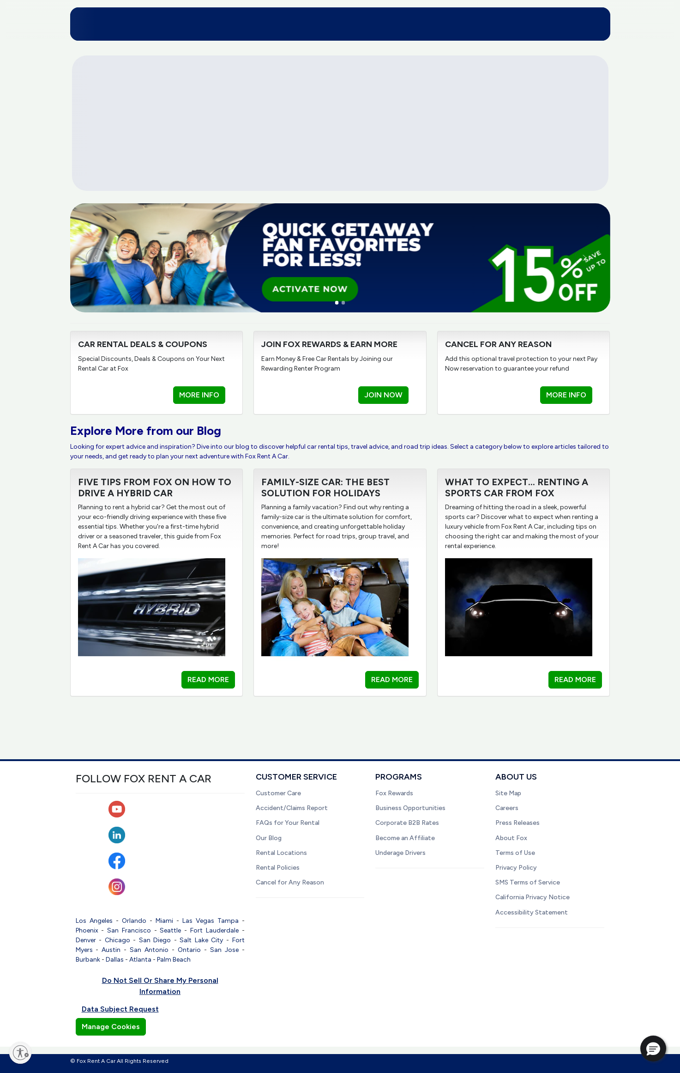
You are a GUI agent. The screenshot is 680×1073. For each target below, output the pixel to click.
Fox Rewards (394, 793)
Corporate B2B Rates (407, 823)
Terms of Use (515, 853)
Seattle (170, 930)
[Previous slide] (110, 257)
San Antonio (149, 950)
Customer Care (278, 793)
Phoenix (87, 930)
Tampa (228, 921)
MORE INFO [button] (199, 394)
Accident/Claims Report (292, 808)
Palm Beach (174, 959)
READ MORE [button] (208, 679)
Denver (86, 940)
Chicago (117, 940)
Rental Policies (278, 868)
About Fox (511, 838)
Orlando (134, 921)
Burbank (88, 959)
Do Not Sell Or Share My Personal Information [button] (160, 986)
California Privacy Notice (532, 897)
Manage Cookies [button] (111, 1026)
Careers (506, 808)
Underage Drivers (400, 853)
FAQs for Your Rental (287, 823)
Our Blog (269, 838)
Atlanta (140, 959)
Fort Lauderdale (214, 930)
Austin (111, 950)
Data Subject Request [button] (120, 1009)
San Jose (224, 950)
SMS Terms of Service (527, 882)
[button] (653, 1048)
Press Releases (517, 823)
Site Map (508, 793)
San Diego (155, 940)
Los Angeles (94, 921)
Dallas (115, 959)
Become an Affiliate (405, 838)
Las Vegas (198, 921)
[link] (340, 258)
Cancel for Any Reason (290, 882)
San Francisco (129, 930)
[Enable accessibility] (20, 1053)
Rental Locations (281, 853)
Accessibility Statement (531, 912)
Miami (164, 921)
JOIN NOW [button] (383, 394)
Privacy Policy (516, 868)
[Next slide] (569, 257)
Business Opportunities (410, 808)
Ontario (189, 950)
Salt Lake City (201, 940)
